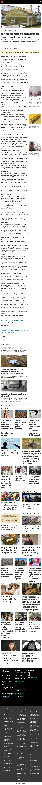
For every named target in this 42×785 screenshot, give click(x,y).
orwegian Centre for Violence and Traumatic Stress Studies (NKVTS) (8, 771)
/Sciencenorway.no (35, 672)
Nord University (7, 756)
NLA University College (8, 753)
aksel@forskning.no (19, 677)
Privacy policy (5, 691)
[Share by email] (7, 408)
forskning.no (29, 403)
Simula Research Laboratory (22, 773)
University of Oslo (33, 760)
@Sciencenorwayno (35, 675)
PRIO (18, 762)
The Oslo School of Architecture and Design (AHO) (34, 739)
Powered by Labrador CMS (21, 783)
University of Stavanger (34, 764)
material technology (6, 405)
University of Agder (33, 754)
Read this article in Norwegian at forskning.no (12, 320)
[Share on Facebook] (2, 408)
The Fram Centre (33, 717)
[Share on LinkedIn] (5, 408)
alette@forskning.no (19, 681)
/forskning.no (34, 677)
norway (23, 403)
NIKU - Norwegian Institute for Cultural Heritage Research (9, 749)
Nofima (5, 754)
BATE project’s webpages (8, 340)
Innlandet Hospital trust (8, 726)
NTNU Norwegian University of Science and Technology (21, 754)
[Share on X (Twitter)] (3, 408)
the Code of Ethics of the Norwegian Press (7, 698)
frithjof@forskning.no (20, 686)
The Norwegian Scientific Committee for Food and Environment (34, 736)
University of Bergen (34, 756)
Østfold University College (35, 774)
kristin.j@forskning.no (20, 693)
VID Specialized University (35, 766)
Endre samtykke (5, 702)
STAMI (18, 776)
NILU (5, 751)
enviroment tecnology (6, 403)
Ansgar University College (8, 711)
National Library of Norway (8, 743)
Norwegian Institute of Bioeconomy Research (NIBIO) (21, 725)
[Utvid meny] (40, 2)
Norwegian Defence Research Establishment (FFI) (21, 715)
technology (17, 403)
